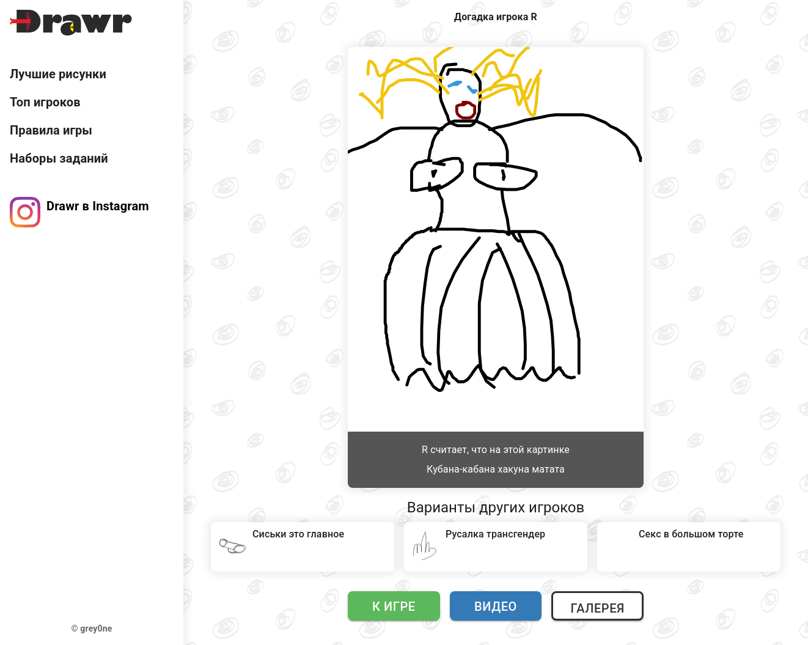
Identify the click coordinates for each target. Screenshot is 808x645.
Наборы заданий (59, 158)
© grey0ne (92, 628)
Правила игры (51, 130)
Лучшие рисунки (58, 74)
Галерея (597, 608)
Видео (495, 606)
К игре (394, 606)
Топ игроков (45, 102)
